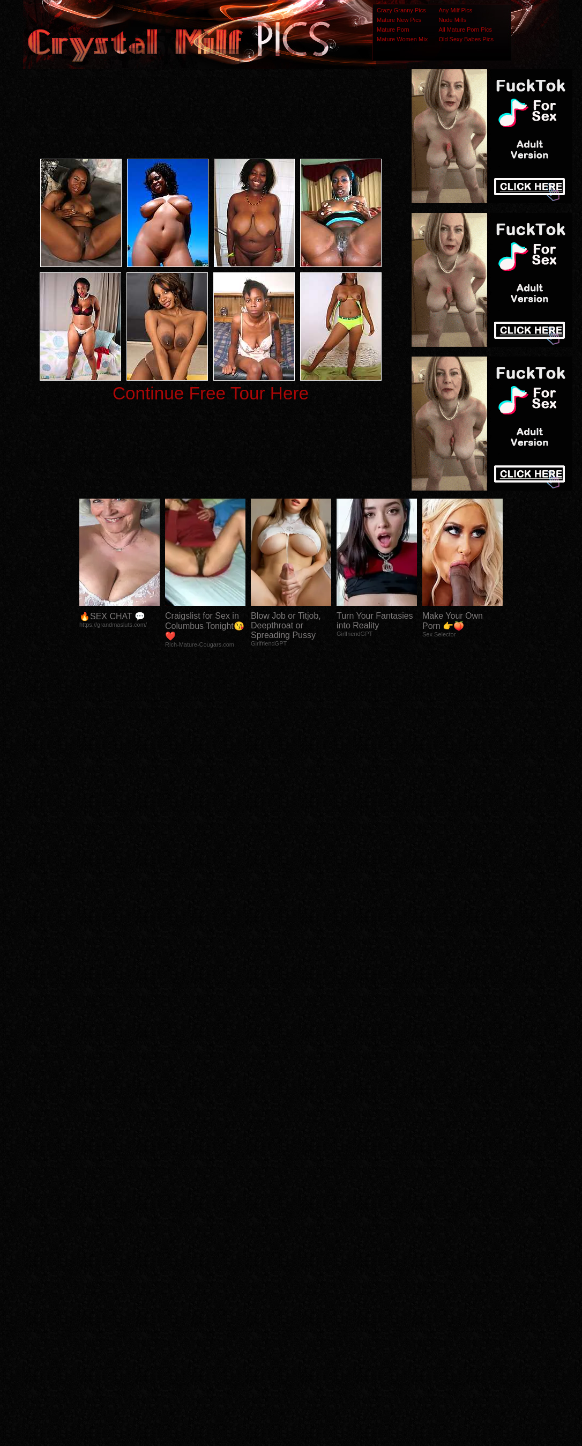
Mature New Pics (399, 20)
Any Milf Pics (455, 10)
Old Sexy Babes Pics (466, 39)
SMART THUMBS (310, 1233)
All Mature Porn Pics (465, 29)
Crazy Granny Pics (401, 10)
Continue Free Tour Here (211, 393)
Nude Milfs (452, 20)
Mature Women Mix (402, 39)
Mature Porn (393, 29)
